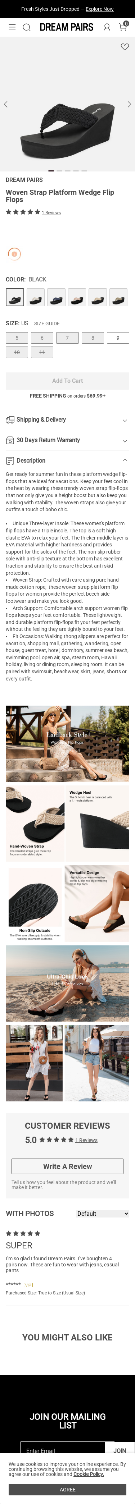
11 (42, 352)
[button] (12, 27)
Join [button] (119, 1451)
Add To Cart (67, 380)
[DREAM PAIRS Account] (107, 27)
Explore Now (100, 9)
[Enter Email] (63, 1451)
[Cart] (122, 27)
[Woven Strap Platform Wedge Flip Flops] (15, 297)
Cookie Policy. (88, 1474)
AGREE (68, 1489)
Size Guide (47, 323)
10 (17, 352)
